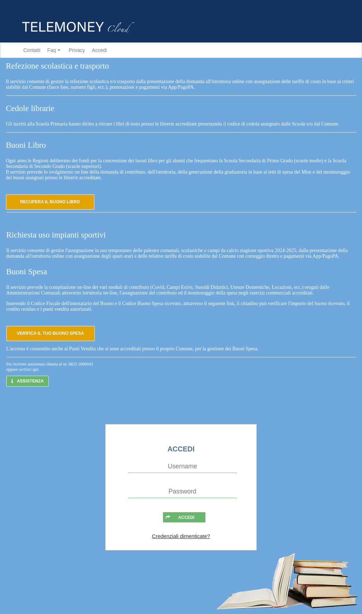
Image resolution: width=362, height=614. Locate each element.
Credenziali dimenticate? (181, 536)
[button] (50, 202)
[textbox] (182, 466)
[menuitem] (30, 50)
